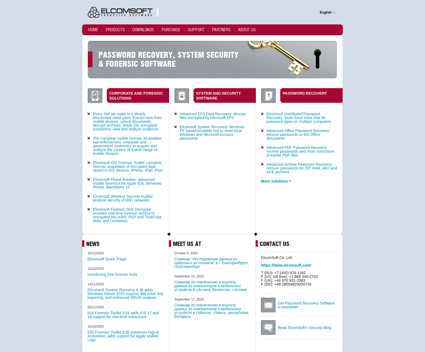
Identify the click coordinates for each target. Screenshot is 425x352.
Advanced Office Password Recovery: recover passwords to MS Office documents (298, 134)
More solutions (276, 181)
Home (93, 29)
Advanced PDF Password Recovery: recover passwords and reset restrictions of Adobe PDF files (300, 151)
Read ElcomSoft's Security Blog (304, 327)
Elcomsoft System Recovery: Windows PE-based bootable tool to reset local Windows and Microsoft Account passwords (212, 132)
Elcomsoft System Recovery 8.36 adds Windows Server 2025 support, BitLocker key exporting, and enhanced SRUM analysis (125, 294)
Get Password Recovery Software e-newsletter (306, 305)
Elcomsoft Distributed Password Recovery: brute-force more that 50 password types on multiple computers (298, 118)
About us (247, 29)
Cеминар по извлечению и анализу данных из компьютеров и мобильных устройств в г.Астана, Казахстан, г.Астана (210, 286)
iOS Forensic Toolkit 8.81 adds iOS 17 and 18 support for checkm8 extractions (123, 315)
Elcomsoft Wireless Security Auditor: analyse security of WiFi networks (123, 198)
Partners (221, 29)
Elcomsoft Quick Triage (107, 259)
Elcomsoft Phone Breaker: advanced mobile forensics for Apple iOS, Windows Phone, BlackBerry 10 (127, 183)
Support (196, 29)
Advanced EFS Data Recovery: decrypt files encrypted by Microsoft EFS (213, 116)
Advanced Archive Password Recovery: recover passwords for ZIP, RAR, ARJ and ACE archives (301, 168)
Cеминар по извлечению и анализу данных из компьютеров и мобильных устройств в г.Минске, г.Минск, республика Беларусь (211, 311)
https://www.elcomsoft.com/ (286, 265)
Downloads (143, 29)
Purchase (171, 29)
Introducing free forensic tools (112, 274)
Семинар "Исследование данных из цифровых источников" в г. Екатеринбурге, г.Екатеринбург (211, 263)
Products (115, 29)
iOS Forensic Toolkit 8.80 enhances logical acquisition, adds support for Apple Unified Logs (123, 336)
